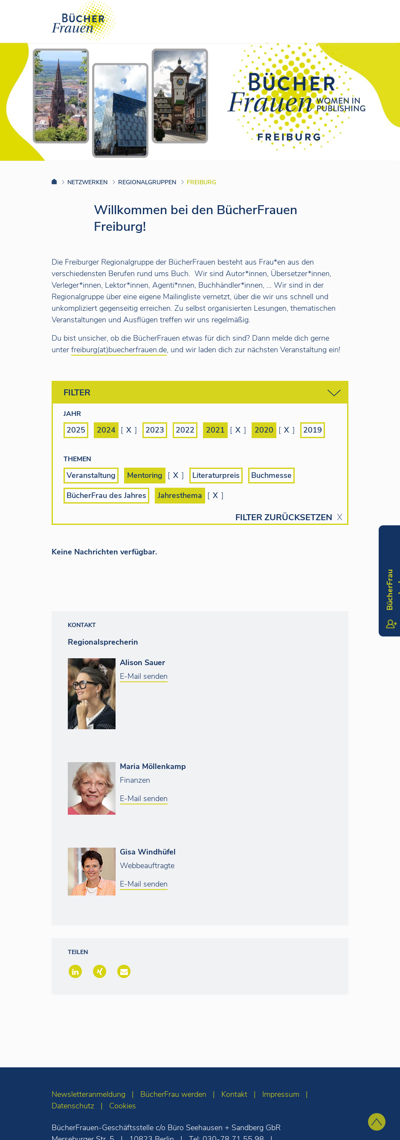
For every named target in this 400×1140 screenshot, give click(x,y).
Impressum (280, 1094)
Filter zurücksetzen (283, 517)
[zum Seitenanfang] (377, 1122)
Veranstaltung (91, 475)
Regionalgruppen (147, 182)
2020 (264, 430)
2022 (185, 430)
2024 (106, 430)
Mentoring (144, 475)
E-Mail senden (144, 676)
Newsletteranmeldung (88, 1094)
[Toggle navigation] (380, 21)
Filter (202, 393)
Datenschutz (73, 1106)
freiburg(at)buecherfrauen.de (119, 350)
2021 (215, 430)
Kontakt (234, 1094)
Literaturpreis (216, 475)
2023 (154, 430)
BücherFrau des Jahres (106, 495)
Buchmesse (271, 475)
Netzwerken (87, 182)
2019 (312, 430)
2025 (76, 430)
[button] (74, 972)
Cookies (122, 1106)
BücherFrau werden (173, 1094)
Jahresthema (180, 495)
